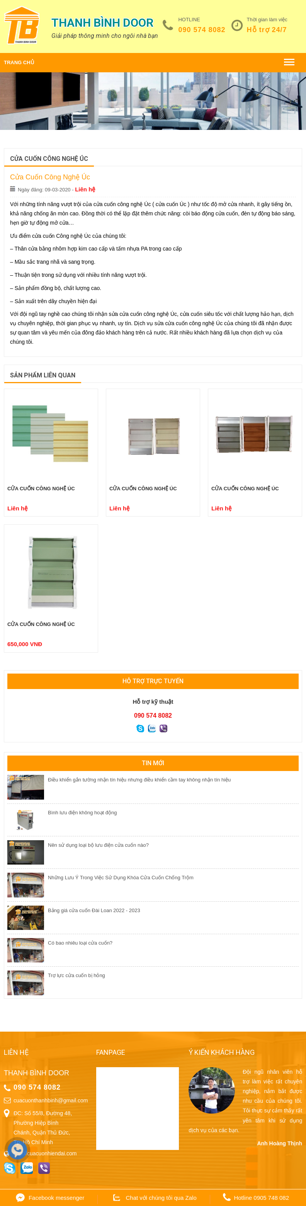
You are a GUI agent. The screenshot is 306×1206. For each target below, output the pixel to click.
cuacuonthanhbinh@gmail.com (51, 1100)
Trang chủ (19, 62)
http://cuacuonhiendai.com (45, 1153)
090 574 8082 (201, 30)
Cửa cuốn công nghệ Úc (41, 488)
